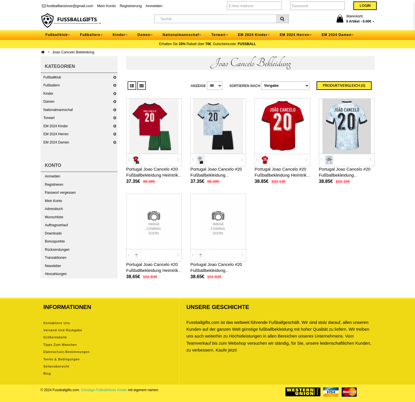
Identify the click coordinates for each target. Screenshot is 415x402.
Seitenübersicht (56, 366)
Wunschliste (54, 217)
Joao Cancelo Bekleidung (73, 52)
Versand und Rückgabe (62, 330)
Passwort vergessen (60, 193)
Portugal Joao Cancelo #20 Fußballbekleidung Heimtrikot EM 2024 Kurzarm (282, 175)
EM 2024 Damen (56, 142)
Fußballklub (52, 77)
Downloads (53, 233)
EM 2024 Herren (56, 134)
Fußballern (51, 85)
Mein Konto (106, 6)
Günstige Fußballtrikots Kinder (104, 390)
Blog (47, 373)
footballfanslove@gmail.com (67, 6)
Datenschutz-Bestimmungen (66, 351)
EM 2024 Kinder (55, 126)
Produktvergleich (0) (344, 85)
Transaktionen (56, 258)
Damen (49, 102)
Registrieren (54, 185)
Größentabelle (55, 337)
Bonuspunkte (55, 241)
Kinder (48, 94)
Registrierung (131, 6)
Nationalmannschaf (58, 110)
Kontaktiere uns (56, 323)
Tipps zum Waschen (60, 344)
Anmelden (154, 6)
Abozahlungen (56, 274)
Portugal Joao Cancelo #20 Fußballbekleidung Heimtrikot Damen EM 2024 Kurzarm (154, 270)
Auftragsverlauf (56, 225)
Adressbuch (54, 209)
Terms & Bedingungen (61, 359)
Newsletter (53, 266)
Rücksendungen (57, 250)
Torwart (49, 118)
